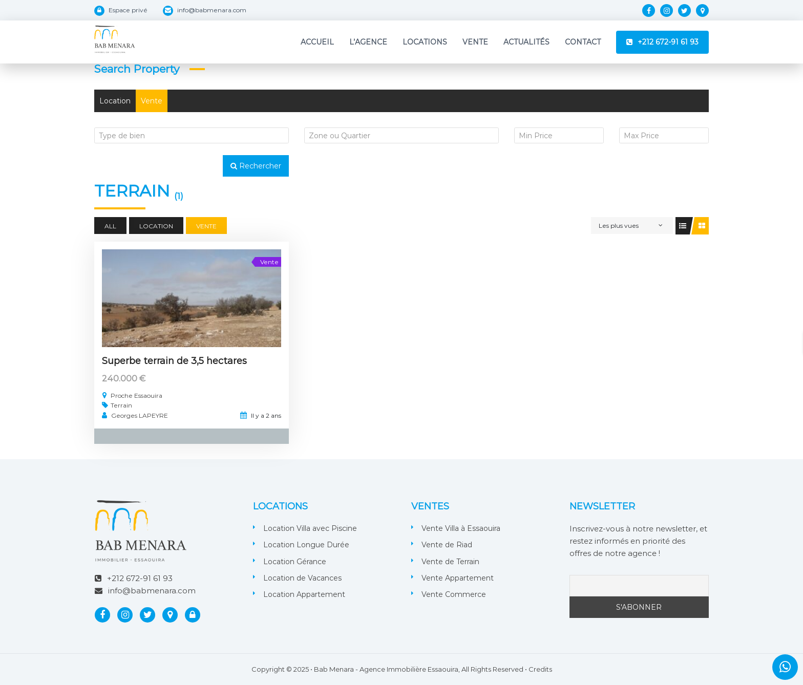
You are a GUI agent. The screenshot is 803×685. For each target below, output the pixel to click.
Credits (540, 669)
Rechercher (255, 165)
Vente (475, 42)
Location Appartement (304, 594)
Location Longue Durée (306, 544)
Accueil (317, 42)
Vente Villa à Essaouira (460, 528)
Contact (583, 42)
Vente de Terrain (450, 561)
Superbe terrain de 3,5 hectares (174, 361)
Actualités (526, 42)
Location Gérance (294, 561)
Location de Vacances (302, 578)
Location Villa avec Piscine (310, 528)
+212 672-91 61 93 (668, 42)
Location (115, 100)
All (110, 226)
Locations (425, 42)
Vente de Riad (446, 544)
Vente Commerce (453, 594)
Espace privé (128, 10)
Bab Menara (334, 669)
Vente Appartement (457, 578)
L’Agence (368, 42)
